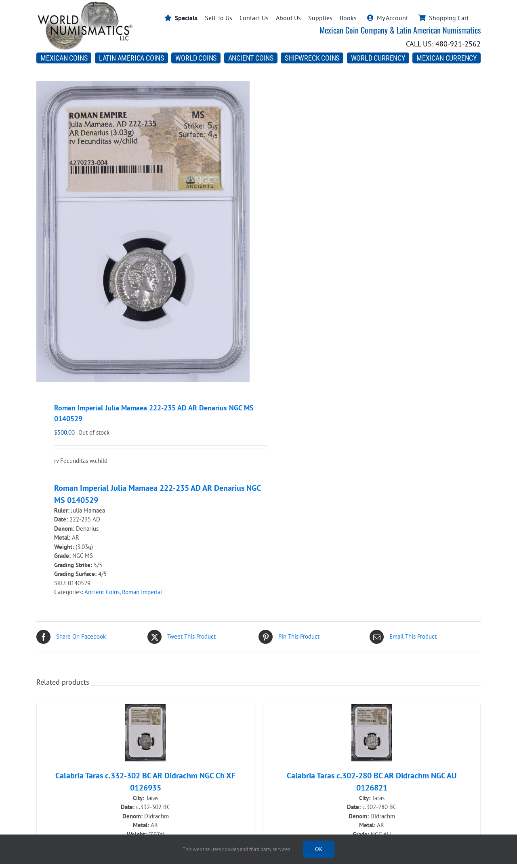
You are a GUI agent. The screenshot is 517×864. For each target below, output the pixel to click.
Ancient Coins (102, 592)
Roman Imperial (142, 592)
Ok (319, 849)
